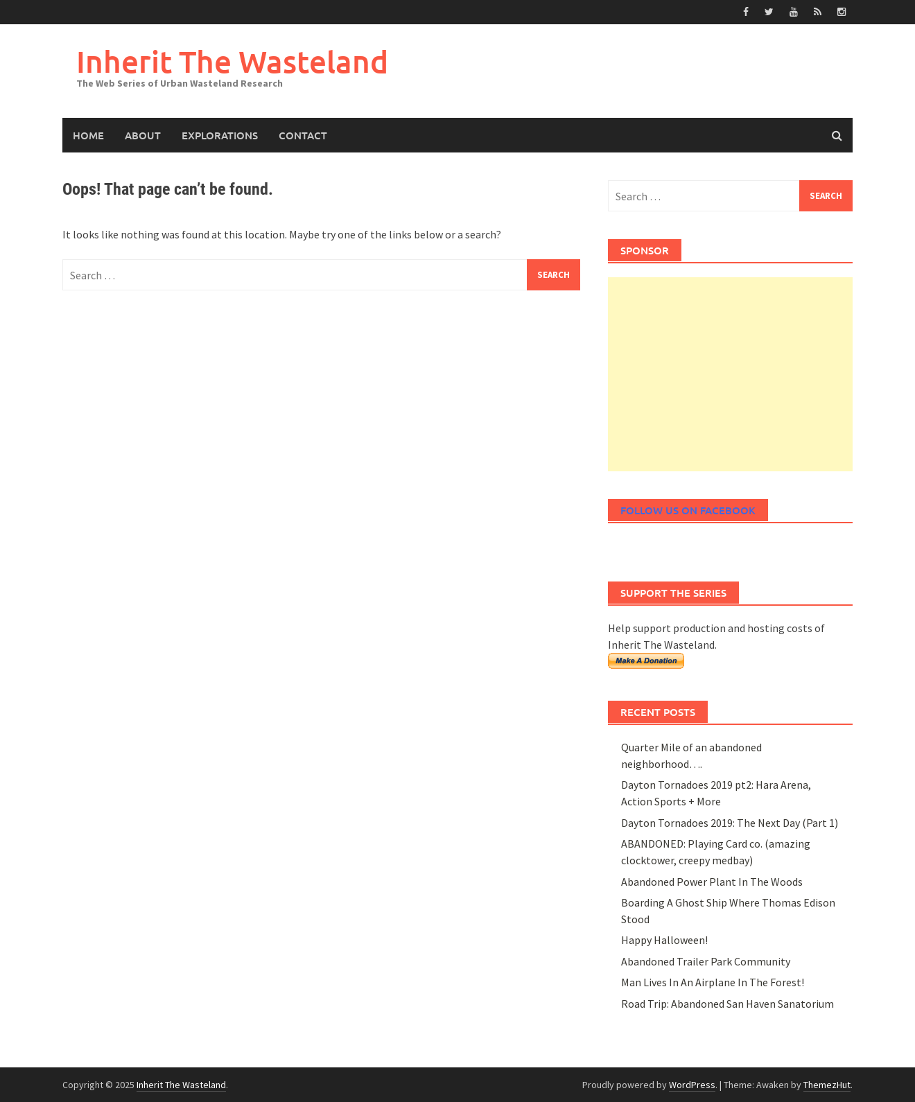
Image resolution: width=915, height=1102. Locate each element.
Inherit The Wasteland (232, 61)
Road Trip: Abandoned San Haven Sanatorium (727, 1004)
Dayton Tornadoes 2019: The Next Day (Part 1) (729, 823)
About (143, 135)
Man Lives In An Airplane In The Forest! (712, 982)
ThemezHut (827, 1084)
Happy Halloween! (664, 940)
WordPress (692, 1084)
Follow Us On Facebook (688, 510)
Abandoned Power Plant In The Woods (712, 882)
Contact (303, 135)
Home (88, 135)
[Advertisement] (730, 374)
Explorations (220, 135)
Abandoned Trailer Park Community (705, 961)
